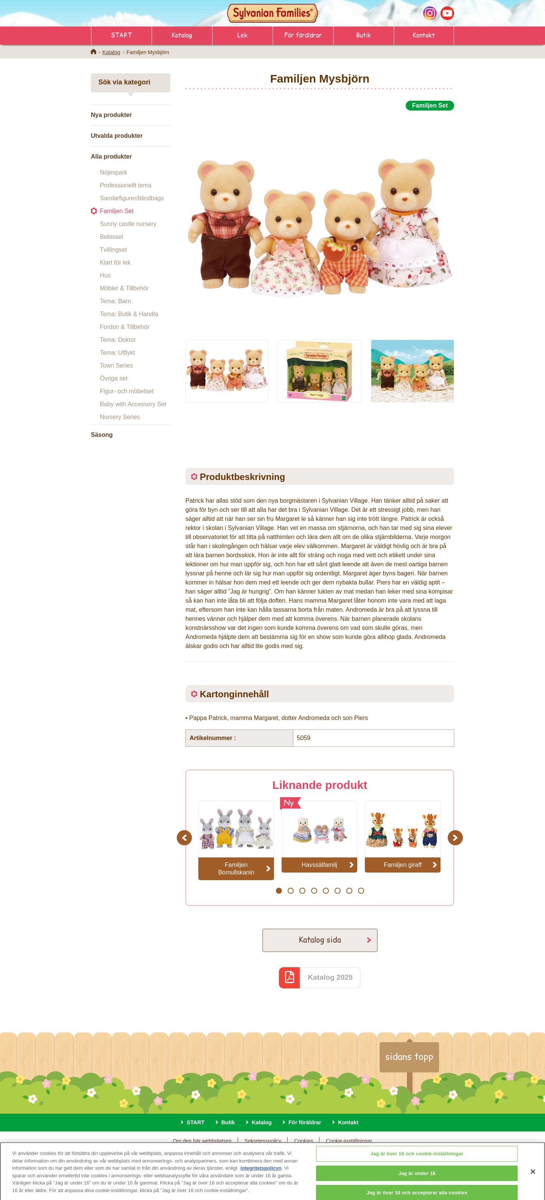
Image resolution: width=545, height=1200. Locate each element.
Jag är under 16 (417, 1178)
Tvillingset (113, 249)
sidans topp (409, 1056)
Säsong (102, 435)
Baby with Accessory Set (133, 404)
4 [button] (314, 891)
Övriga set (114, 378)
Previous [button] (185, 837)
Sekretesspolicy (262, 1141)
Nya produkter (111, 115)
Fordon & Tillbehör (124, 327)
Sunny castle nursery (128, 224)
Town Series (116, 365)
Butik (363, 34)
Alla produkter (111, 156)
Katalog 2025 (330, 977)
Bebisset (111, 237)
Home (93, 51)
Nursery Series (120, 417)
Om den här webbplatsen (202, 1141)
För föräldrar (303, 34)
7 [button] (349, 891)
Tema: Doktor (118, 340)
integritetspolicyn (260, 1173)
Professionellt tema (125, 185)
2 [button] (290, 891)
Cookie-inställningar (349, 1141)
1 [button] (278, 891)
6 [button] (337, 891)
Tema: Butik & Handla (129, 314)
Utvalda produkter (117, 135)
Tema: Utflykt (117, 352)
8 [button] (360, 891)
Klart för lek (115, 262)
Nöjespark (113, 172)
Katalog (181, 34)
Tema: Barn (115, 301)
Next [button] (456, 837)
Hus (105, 275)
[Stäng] (533, 1176)
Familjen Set (117, 211)
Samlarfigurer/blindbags (132, 198)
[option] (319, 221)
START (121, 34)
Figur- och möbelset (126, 391)
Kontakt (424, 34)
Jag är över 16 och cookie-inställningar (417, 1158)
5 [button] (325, 891)
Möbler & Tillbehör (124, 288)
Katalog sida (320, 939)
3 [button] (302, 891)
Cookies (303, 1141)
